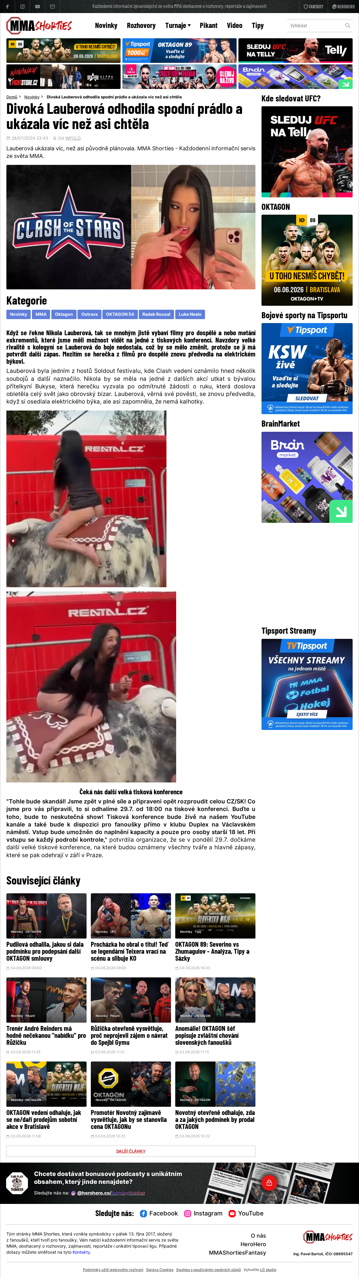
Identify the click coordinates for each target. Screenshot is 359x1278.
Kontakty (81, 1252)
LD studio (268, 1270)
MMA (41, 315)
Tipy (258, 26)
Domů (11, 97)
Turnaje (178, 26)
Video (234, 26)
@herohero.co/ (108, 1193)
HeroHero (253, 1245)
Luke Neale (190, 315)
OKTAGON (33, 932)
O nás (258, 1236)
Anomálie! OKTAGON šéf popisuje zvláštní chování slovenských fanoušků (206, 1036)
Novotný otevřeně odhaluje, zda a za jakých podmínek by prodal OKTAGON (215, 1120)
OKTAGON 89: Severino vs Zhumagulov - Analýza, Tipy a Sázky (212, 952)
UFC (113, 932)
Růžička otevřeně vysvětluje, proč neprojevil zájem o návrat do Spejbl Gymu (129, 1036)
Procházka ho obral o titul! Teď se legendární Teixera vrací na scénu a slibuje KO (129, 952)
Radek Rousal (156, 315)
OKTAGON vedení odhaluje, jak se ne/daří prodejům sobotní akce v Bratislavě (43, 1120)
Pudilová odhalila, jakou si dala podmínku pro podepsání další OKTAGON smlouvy (45, 952)
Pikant (208, 26)
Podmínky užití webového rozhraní (113, 1270)
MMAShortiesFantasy (237, 1253)
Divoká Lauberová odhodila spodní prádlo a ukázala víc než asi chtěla (114, 97)
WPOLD (73, 139)
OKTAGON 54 (120, 315)
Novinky (106, 26)
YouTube (246, 1214)
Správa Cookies (159, 1270)
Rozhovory (141, 26)
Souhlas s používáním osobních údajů (208, 1270)
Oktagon (64, 315)
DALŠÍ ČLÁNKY (130, 1152)
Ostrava (89, 315)
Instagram (203, 1214)
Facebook (159, 1214)
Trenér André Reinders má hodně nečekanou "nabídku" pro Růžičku (46, 1036)
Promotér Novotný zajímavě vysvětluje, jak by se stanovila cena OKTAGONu (129, 1120)
